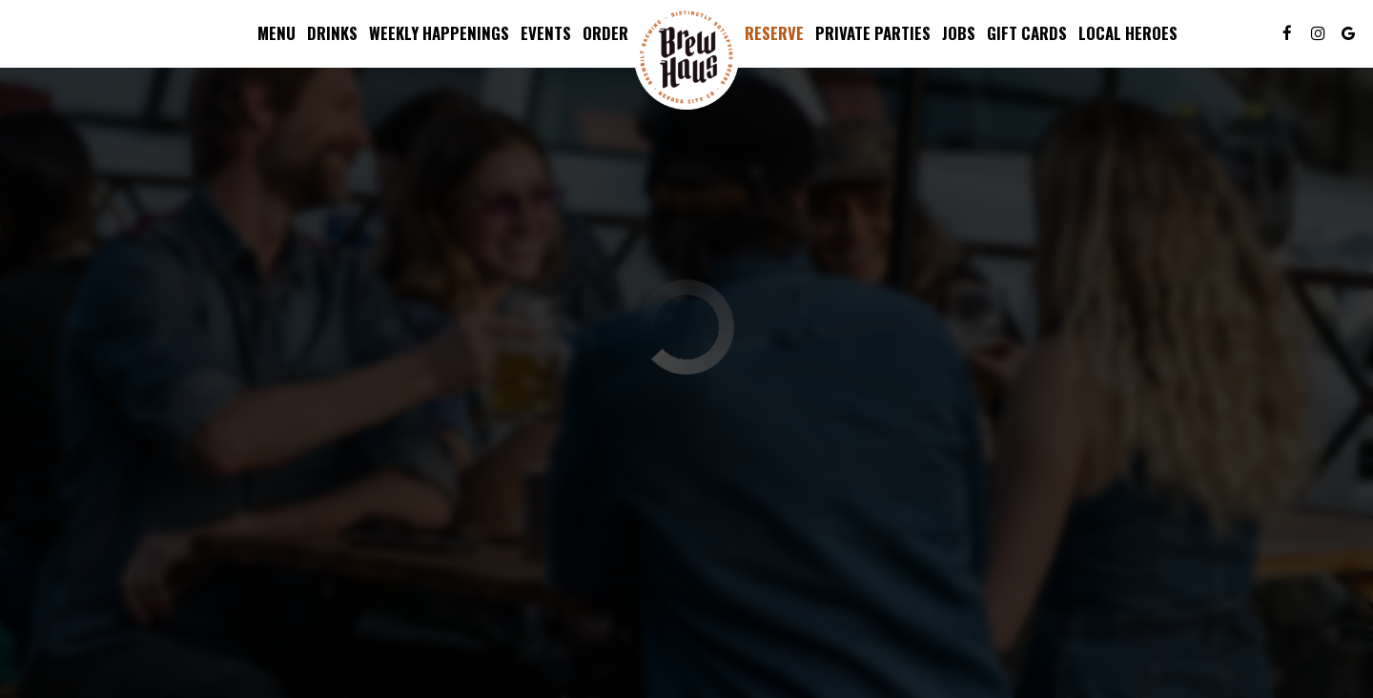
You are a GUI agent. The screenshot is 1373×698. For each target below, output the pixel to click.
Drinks (332, 33)
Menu (276, 33)
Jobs (958, 33)
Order (605, 33)
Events (546, 33)
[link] (686, 57)
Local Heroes (1128, 33)
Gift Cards (1027, 33)
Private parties (873, 33)
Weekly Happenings (439, 33)
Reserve (774, 33)
